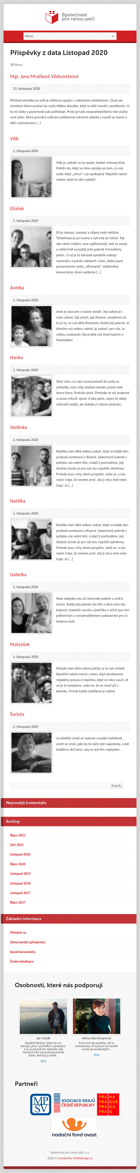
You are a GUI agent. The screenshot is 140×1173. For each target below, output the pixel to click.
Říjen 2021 (18, 835)
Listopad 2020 (20, 854)
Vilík (14, 139)
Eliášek (17, 208)
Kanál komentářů (22, 952)
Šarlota (17, 714)
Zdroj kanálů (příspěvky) (28, 942)
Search (116, 785)
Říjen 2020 (18, 864)
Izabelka (18, 575)
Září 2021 (17, 845)
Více (43, 1061)
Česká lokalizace (22, 961)
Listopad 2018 (20, 883)
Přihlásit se (18, 932)
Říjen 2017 (18, 902)
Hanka (16, 357)
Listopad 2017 (20, 893)
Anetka (17, 288)
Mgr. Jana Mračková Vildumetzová (44, 76)
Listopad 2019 (20, 873)
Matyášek (20, 644)
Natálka (17, 501)
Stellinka (18, 427)
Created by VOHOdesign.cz (75, 1158)
